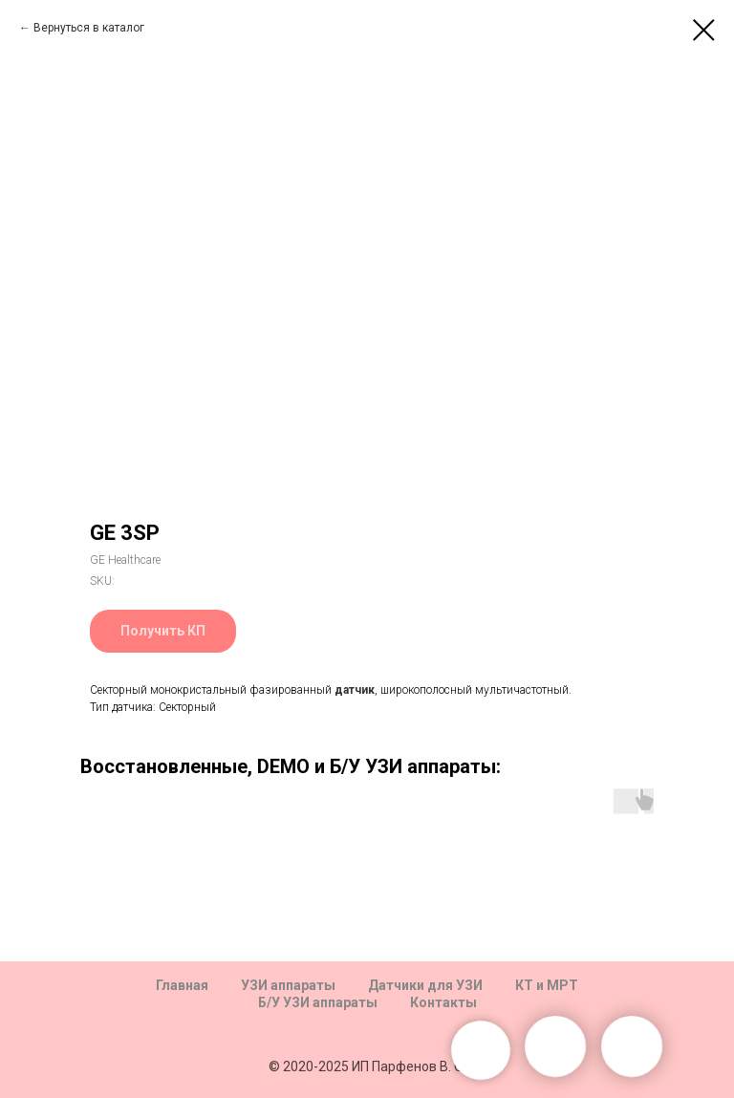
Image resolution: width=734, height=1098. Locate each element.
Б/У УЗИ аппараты (318, 1002)
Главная (182, 985)
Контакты (443, 1002)
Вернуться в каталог (88, 27)
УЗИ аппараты (288, 985)
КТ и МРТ (546, 985)
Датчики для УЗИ (425, 985)
